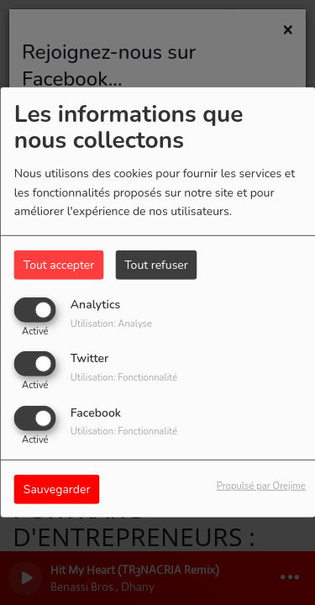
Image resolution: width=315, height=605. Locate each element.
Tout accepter (59, 265)
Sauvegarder (57, 489)
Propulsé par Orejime (261, 485)
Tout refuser (156, 265)
